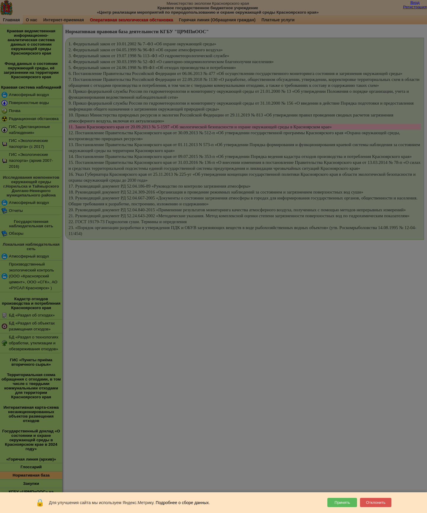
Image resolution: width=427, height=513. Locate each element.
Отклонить (375, 502)
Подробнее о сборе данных (182, 502)
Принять (342, 502)
